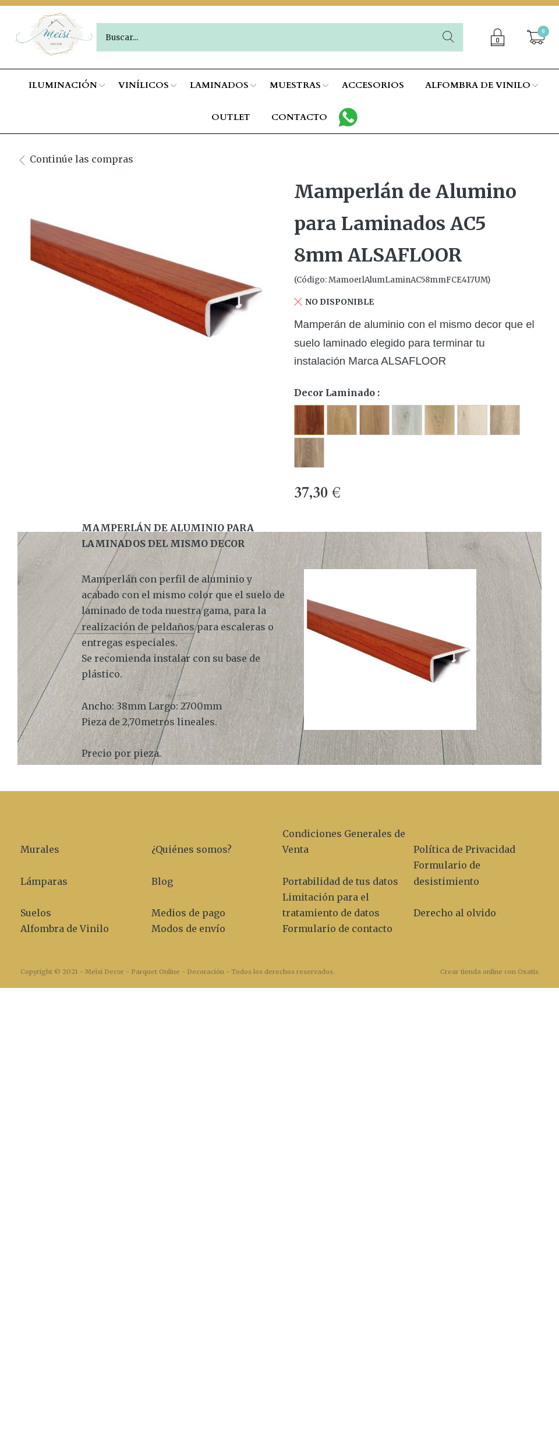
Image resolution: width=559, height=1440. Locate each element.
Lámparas (44, 881)
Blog (162, 881)
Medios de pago (188, 913)
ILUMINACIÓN (63, 85)
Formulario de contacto (337, 928)
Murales (39, 849)
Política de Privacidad (464, 849)
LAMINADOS (219, 85)
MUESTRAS (295, 85)
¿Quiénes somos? (191, 849)
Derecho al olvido (454, 913)
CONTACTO (299, 117)
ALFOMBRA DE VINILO (477, 85)
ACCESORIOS (373, 85)
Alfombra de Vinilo (64, 928)
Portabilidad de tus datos (340, 881)
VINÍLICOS (143, 85)
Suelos (35, 913)
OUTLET (230, 117)
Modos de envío (188, 928)
